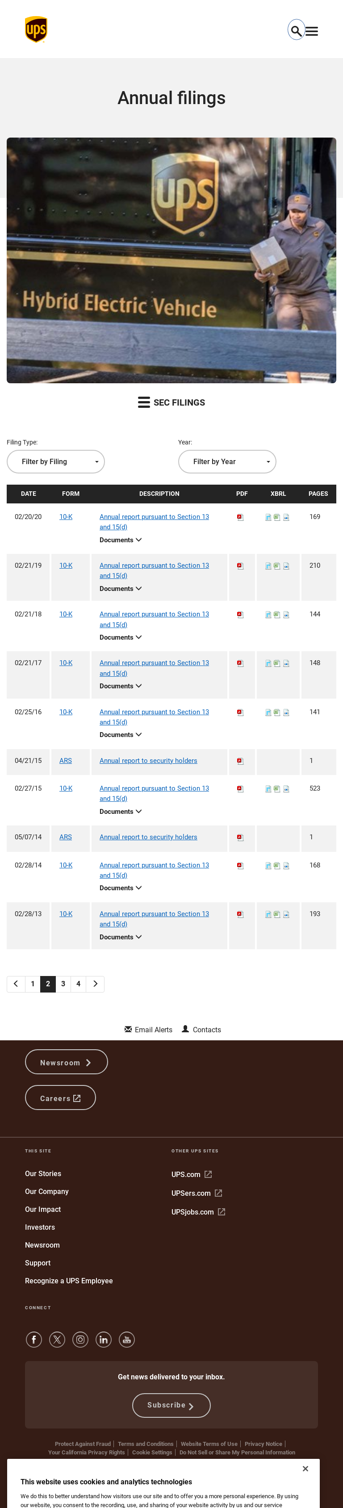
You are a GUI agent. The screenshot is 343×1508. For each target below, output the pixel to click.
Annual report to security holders (148, 761)
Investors (40, 1227)
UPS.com (192, 1174)
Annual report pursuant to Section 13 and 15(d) (154, 522)
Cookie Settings (152, 1452)
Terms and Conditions (146, 1444)
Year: (185, 442)
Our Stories (43, 1173)
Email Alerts (153, 1030)
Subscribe (171, 1406)
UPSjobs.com (198, 1212)
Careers (60, 1098)
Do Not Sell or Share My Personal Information (237, 1452)
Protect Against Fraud (83, 1444)
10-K (65, 517)
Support (37, 1263)
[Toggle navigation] (311, 29)
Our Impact (43, 1209)
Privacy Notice (263, 1444)
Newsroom (66, 1062)
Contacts (207, 1030)
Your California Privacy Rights (86, 1452)
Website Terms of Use (209, 1444)
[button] (296, 29)
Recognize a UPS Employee (69, 1281)
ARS (65, 761)
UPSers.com (197, 1193)
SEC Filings (171, 402)
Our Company (47, 1191)
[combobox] (56, 461)
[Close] (305, 1498)
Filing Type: (22, 442)
